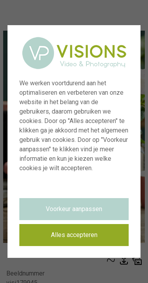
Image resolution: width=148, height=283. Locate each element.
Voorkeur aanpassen (74, 209)
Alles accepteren (74, 235)
